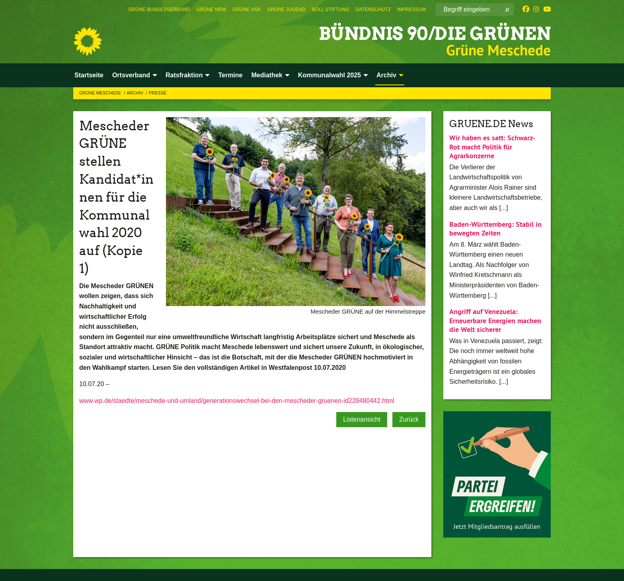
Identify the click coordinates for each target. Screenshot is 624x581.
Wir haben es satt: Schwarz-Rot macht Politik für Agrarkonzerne (492, 146)
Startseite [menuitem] (88, 75)
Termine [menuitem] (230, 75)
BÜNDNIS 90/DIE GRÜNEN (435, 33)
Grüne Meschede (100, 92)
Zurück (409, 419)
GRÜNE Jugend (286, 9)
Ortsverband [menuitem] (131, 75)
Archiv (135, 92)
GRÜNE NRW (211, 9)
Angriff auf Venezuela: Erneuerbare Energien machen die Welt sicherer (495, 320)
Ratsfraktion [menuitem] (184, 75)
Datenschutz (372, 9)
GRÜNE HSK (246, 9)
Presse (158, 92)
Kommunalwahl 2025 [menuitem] (329, 75)
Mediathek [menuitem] (266, 75)
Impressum (411, 9)
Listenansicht (361, 419)
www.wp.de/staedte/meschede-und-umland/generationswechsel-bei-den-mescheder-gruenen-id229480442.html (236, 400)
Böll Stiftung (330, 9)
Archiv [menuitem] (386, 75)
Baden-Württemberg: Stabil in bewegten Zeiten (495, 229)
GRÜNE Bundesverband (159, 9)
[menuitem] (159, 9)
